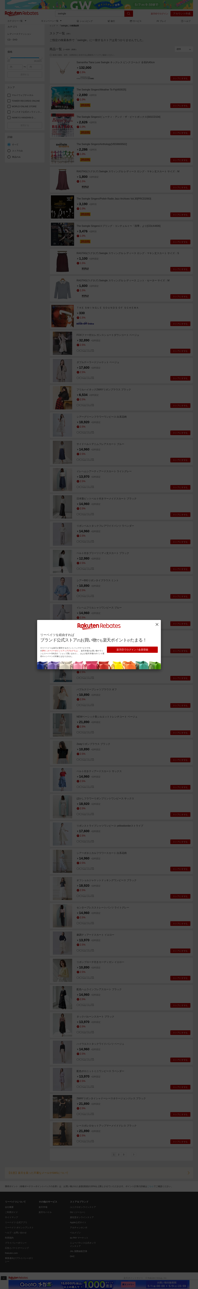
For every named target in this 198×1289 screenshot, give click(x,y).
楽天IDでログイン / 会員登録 (132, 649)
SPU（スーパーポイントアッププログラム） (60, 651)
